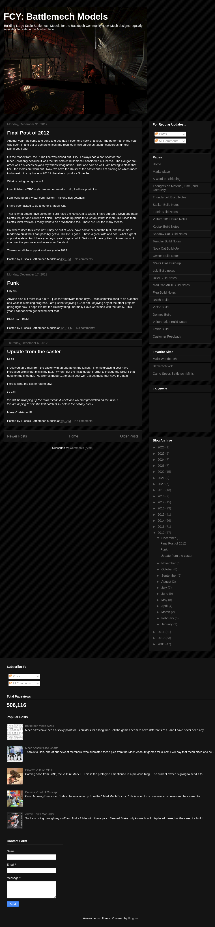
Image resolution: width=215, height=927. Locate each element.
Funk (13, 283)
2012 (162, 532)
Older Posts (129, 436)
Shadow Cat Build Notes (170, 234)
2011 (162, 632)
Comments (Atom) (81, 448)
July (164, 587)
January (167, 624)
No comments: (84, 259)
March (166, 612)
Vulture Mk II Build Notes (170, 322)
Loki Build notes (164, 270)
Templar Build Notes (167, 241)
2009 (162, 644)
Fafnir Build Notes (165, 212)
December (168, 538)
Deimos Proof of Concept (41, 792)
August (166, 581)
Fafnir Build (161, 329)
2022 (162, 471)
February (168, 618)
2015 (162, 514)
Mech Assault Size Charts (41, 748)
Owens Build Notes (166, 256)
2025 (162, 453)
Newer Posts (17, 436)
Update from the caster (34, 351)
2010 (162, 638)
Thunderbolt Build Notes (169, 197)
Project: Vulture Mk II (38, 770)
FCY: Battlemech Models (56, 16)
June (165, 593)
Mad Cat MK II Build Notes (171, 285)
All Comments (166, 141)
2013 (162, 526)
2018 (162, 496)
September (169, 575)
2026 (162, 447)
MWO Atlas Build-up (167, 263)
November (168, 563)
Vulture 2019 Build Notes (170, 219)
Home (73, 436)
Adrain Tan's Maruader (39, 814)
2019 (162, 490)
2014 (162, 520)
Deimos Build (162, 314)
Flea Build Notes (164, 292)
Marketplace (161, 171)
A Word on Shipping (167, 179)
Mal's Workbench (165, 359)
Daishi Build (161, 300)
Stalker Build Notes (166, 204)
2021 (162, 478)
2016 (162, 508)
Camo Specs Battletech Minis (173, 373)
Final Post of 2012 (28, 133)
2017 (162, 502)
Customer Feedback (167, 336)
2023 (162, 465)
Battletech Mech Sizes (39, 725)
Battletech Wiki (163, 366)
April (164, 606)
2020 (162, 484)
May (164, 600)
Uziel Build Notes (165, 278)
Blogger (133, 918)
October (167, 569)
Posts (161, 134)
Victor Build (161, 307)
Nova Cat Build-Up (166, 248)
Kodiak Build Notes (166, 226)
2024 (162, 459)
